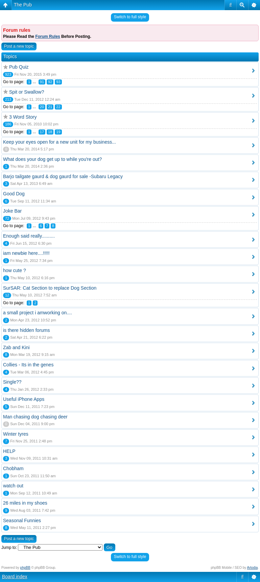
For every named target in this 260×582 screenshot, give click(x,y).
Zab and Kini (16, 347)
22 (58, 107)
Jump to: (9, 547)
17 (42, 132)
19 (58, 132)
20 (42, 107)
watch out (13, 485)
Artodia (252, 567)
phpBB (25, 567)
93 (58, 82)
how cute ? (14, 270)
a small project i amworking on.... (37, 312)
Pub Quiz (19, 67)
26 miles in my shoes (25, 503)
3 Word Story (23, 117)
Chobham (13, 468)
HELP (9, 451)
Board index (14, 576)
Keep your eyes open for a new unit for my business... (59, 142)
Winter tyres (15, 434)
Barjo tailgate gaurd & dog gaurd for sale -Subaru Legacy (63, 176)
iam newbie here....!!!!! (26, 253)
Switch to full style (130, 17)
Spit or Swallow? (26, 92)
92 (50, 82)
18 (50, 132)
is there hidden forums (26, 330)
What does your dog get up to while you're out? (52, 159)
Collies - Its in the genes (28, 364)
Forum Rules (47, 36)
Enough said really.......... (29, 236)
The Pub (23, 4)
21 (50, 107)
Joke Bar (12, 211)
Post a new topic (19, 46)
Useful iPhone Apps (23, 399)
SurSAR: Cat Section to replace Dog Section (49, 288)
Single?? (12, 382)
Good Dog (14, 193)
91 (42, 82)
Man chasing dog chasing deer (35, 416)
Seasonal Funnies (22, 520)
